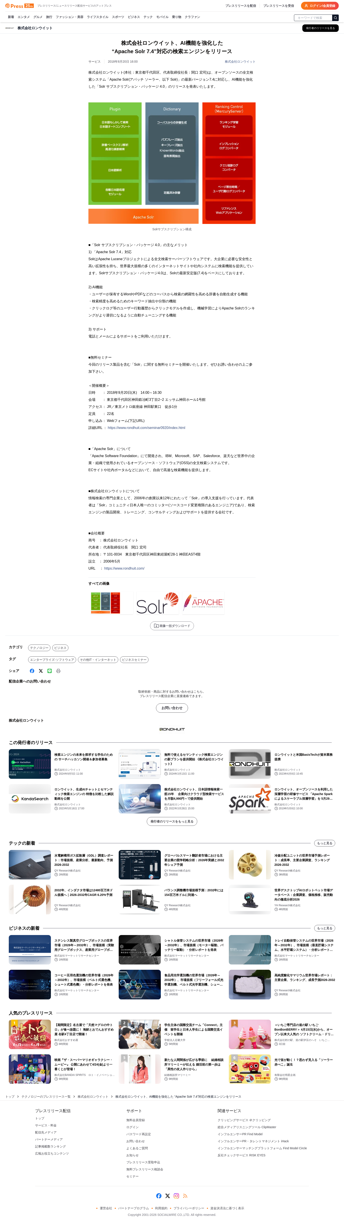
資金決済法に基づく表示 (227, 1208)
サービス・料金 (46, 1125)
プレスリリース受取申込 (143, 1162)
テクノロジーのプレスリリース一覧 (46, 1096)
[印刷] (58, 671)
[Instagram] (176, 1196)
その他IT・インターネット (98, 659)
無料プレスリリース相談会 (144, 1169)
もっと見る (324, 843)
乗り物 (176, 17)
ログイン (132, 1127)
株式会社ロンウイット (240, 61)
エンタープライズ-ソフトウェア (52, 659)
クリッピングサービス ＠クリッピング (244, 1120)
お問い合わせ (172, 708)
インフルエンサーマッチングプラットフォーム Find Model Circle (262, 1148)
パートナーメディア (49, 1139)
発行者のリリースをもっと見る (172, 821)
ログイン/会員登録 (320, 5)
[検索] (335, 18)
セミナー (132, 1176)
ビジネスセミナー (134, 659)
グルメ (38, 17)
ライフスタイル (97, 17)
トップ (9, 1096)
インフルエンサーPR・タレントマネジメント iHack (253, 1141)
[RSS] (185, 1196)
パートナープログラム (133, 1208)
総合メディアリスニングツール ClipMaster (247, 1127)
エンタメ (24, 17)
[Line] (49, 671)
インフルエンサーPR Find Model (240, 1134)
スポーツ (118, 17)
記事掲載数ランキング (50, 1146)
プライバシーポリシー (189, 1208)
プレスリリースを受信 (278, 5)
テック (148, 17)
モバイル (162, 17)
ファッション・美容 (69, 17)
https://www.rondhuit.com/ (124, 568)
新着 (11, 17)
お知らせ (132, 1155)
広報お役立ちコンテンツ (52, 1153)
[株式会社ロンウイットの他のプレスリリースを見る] (320, 28)
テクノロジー (39, 648)
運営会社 (106, 1208)
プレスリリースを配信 (240, 5)
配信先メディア (46, 1132)
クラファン (192, 17)
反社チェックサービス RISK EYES (241, 1155)
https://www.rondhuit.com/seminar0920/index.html (146, 428)
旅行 (49, 17)
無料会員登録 (135, 1120)
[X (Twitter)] (41, 671)
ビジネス (134, 17)
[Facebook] (32, 671)
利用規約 (161, 1208)
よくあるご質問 (137, 1148)
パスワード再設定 (138, 1134)
